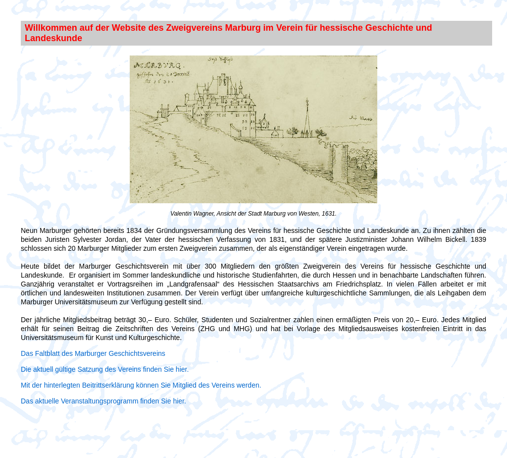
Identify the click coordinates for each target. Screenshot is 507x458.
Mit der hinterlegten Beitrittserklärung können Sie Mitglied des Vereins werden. (141, 385)
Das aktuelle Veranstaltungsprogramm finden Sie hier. (103, 401)
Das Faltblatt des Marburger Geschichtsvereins (93, 353)
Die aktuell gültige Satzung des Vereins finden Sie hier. (105, 369)
